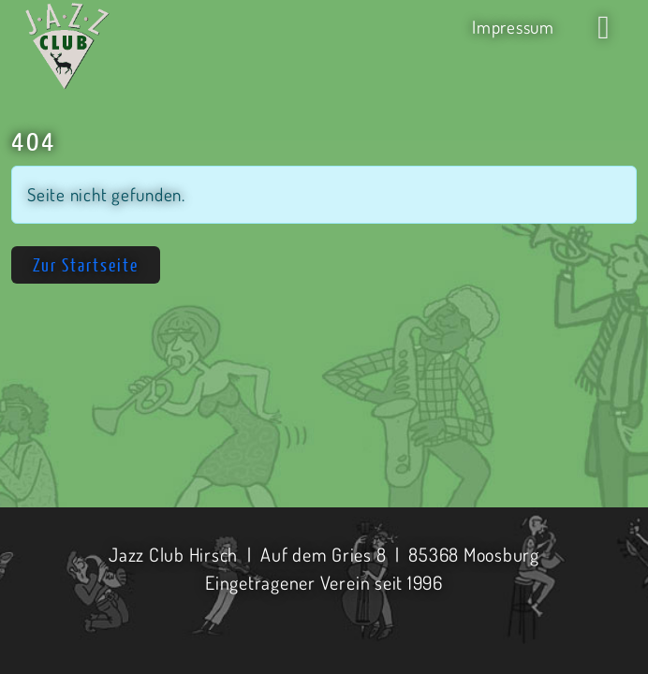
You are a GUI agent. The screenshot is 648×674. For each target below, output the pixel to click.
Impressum (513, 26)
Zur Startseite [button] (86, 264)
